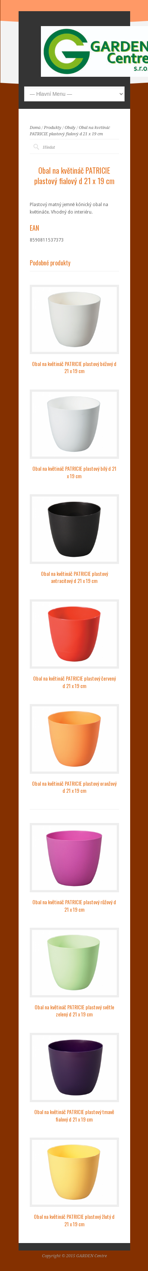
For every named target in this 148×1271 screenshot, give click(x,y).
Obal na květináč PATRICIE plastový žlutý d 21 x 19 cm (74, 1220)
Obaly (70, 127)
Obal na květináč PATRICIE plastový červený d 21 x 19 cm (74, 682)
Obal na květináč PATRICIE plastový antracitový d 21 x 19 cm (74, 577)
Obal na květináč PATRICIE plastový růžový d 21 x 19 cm (74, 905)
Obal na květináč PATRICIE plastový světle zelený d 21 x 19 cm (74, 1010)
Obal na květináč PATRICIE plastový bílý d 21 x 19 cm (74, 472)
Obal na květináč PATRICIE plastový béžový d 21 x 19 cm (74, 367)
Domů (35, 127)
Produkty (52, 127)
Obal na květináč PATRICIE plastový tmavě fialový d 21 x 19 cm (74, 1115)
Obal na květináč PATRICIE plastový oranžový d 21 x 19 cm (74, 787)
